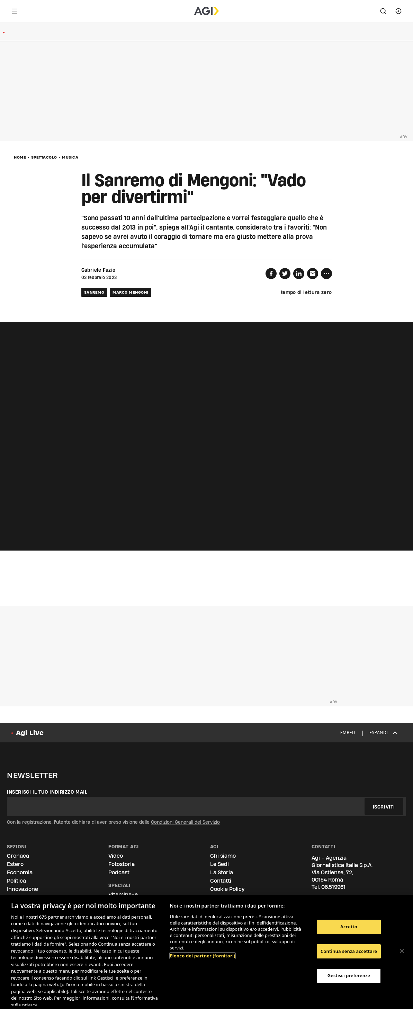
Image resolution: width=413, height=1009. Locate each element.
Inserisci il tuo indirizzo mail (47, 792)
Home (20, 157)
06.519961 (333, 887)
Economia (20, 872)
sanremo (94, 292)
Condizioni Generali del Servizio (185, 822)
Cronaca (18, 855)
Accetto (348, 926)
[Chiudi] (402, 951)
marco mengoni (130, 292)
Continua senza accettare (349, 951)
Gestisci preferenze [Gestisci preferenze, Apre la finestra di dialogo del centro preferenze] (348, 975)
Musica (70, 157)
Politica (16, 880)
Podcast (118, 872)
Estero (15, 864)
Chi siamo (223, 855)
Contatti (220, 880)
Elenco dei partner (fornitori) (202, 956)
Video (115, 855)
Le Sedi (219, 864)
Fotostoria (121, 864)
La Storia (221, 872)
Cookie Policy (227, 889)
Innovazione (22, 889)
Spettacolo (44, 157)
